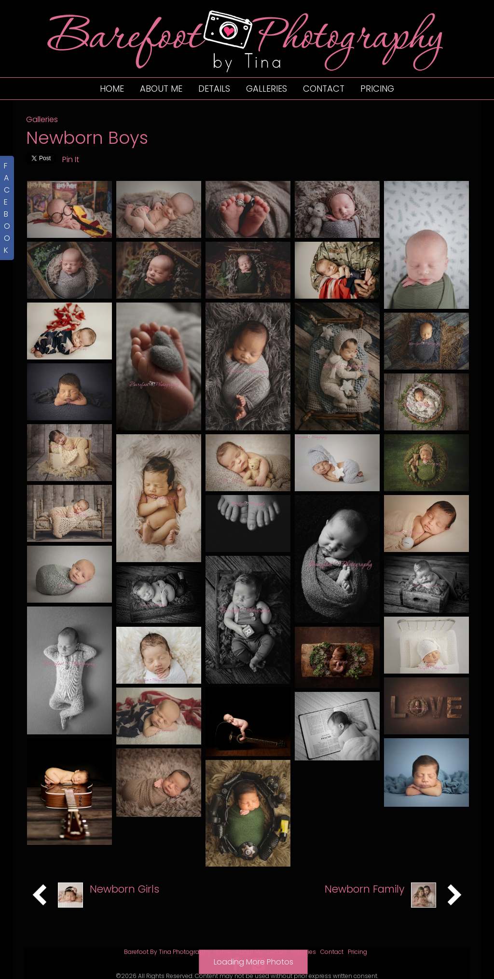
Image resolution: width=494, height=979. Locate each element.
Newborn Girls (124, 867)
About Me (161, 89)
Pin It (70, 159)
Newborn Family (364, 867)
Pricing (377, 89)
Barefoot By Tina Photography (167, 930)
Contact (323, 89)
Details (214, 89)
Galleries (266, 89)
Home (112, 89)
